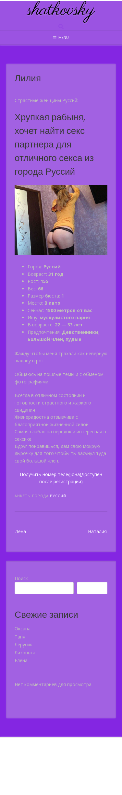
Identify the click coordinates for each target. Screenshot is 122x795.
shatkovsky (61, 10)
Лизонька (25, 652)
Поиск (21, 578)
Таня (20, 637)
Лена (20, 531)
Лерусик (23, 644)
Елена (21, 660)
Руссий (58, 495)
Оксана (22, 628)
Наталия (97, 531)
